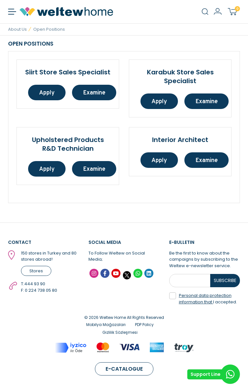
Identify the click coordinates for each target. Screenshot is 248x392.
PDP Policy (144, 324)
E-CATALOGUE (124, 369)
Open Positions (49, 29)
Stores (36, 271)
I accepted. (203, 298)
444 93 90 (34, 284)
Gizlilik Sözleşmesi (120, 332)
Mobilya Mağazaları (106, 324)
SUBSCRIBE (225, 280)
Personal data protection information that (205, 298)
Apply (47, 92)
